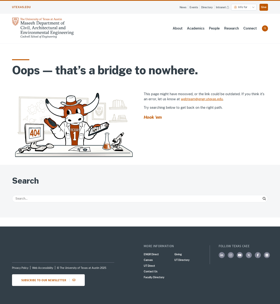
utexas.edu (21, 7)
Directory (207, 7)
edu (220, 99)
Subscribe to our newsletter (49, 280)
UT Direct (149, 265)
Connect (250, 28)
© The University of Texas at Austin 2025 (81, 267)
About (177, 28)
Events (194, 7)
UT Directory (182, 259)
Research (231, 28)
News (183, 7)
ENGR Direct (151, 254)
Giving (178, 254)
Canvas (148, 259)
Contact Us (150, 271)
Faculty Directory (154, 277)
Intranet (223, 7)
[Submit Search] (264, 198)
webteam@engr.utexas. (199, 99)
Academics (195, 28)
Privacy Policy (20, 267)
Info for (240, 7)
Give (263, 7)
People (214, 28)
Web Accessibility (42, 267)
